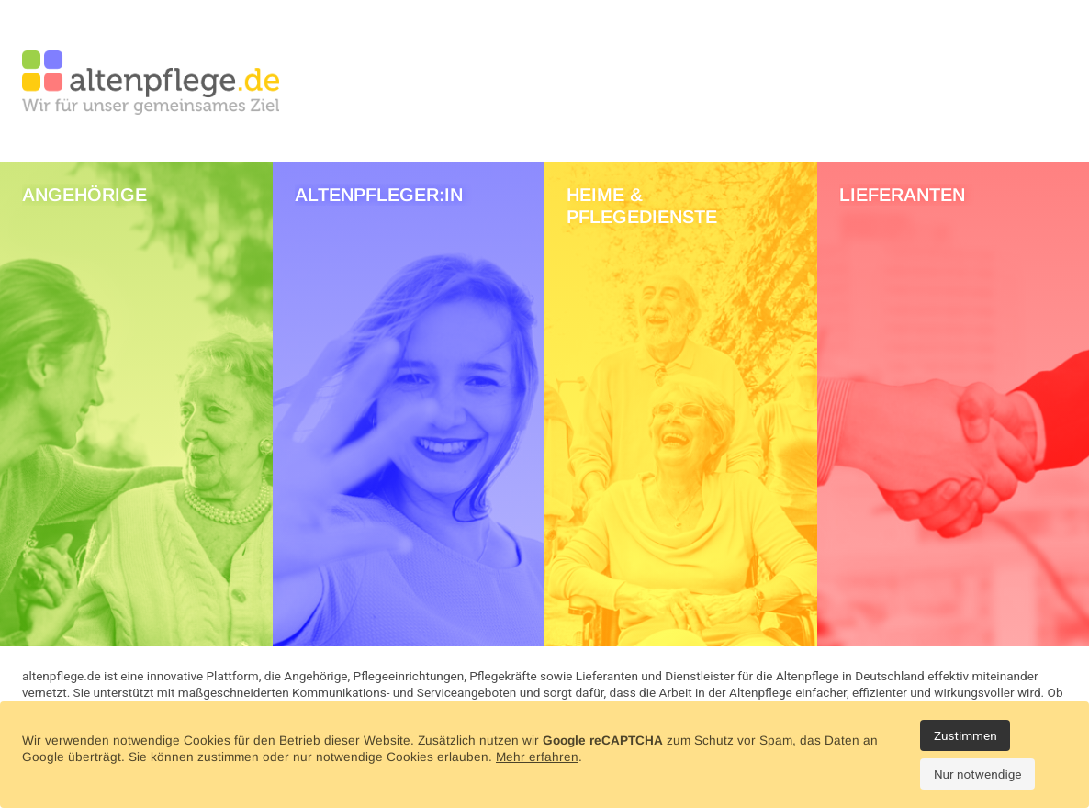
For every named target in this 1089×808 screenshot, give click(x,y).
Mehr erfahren (537, 757)
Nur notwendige (978, 774)
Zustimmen (965, 735)
